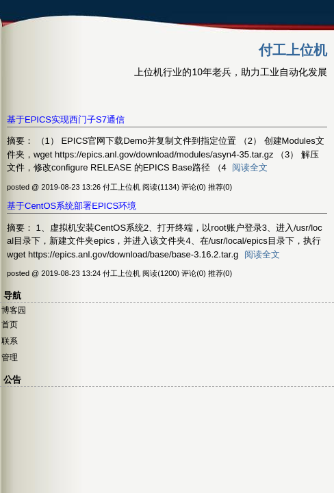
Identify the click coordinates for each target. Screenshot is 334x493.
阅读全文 (250, 167)
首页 (9, 324)
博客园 (13, 310)
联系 (9, 341)
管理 (9, 357)
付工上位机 (293, 50)
